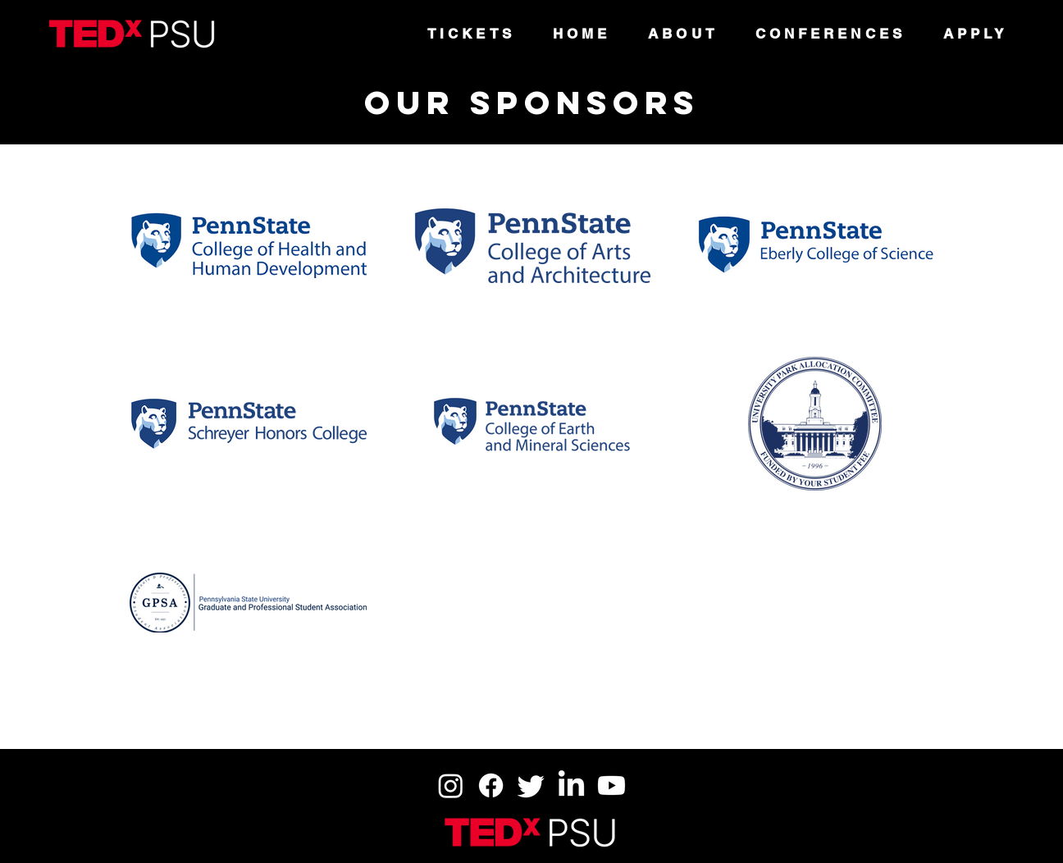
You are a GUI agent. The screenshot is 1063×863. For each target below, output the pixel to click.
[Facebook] (491, 785)
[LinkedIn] (571, 785)
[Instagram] (451, 785)
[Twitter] (531, 785)
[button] (682, 33)
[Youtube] (611, 785)
